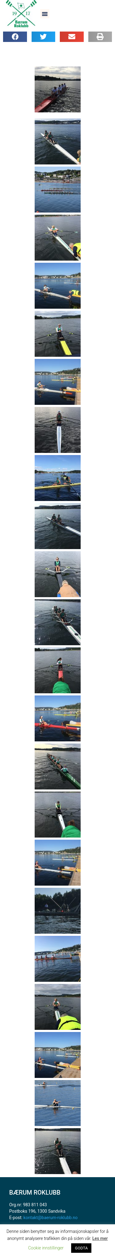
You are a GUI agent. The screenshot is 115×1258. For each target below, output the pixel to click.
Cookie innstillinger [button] (46, 1247)
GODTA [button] (81, 1248)
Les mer (100, 1238)
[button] (44, 13)
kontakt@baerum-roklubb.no (50, 1217)
